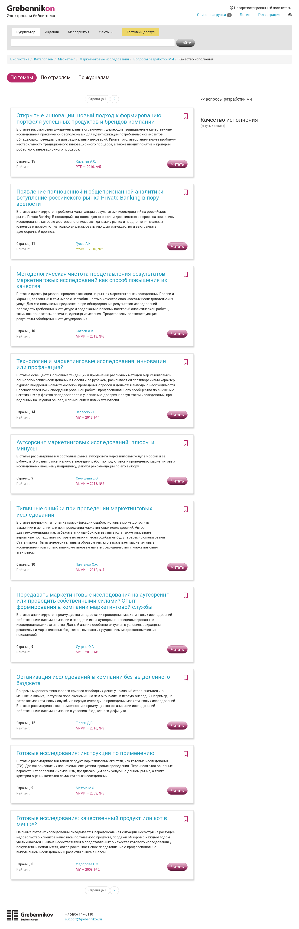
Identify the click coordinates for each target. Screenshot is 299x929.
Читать (177, 164)
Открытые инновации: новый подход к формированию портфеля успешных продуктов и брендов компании (88, 118)
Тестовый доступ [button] (141, 32)
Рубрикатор (25, 32)
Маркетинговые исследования (104, 59)
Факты (106, 32)
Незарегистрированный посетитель (260, 8)
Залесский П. (86, 412)
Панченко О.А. (87, 564)
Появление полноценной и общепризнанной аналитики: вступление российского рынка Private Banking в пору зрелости (90, 197)
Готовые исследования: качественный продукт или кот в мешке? (91, 821)
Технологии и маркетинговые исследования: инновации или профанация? (91, 364)
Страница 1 (97, 99)
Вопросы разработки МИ (153, 59)
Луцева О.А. (85, 647)
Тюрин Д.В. (84, 723)
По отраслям (56, 77)
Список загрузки (214, 15)
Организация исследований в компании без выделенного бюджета (93, 680)
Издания (52, 32)
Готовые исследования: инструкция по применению (85, 753)
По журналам (94, 77)
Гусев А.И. (83, 244)
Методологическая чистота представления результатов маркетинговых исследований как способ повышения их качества (91, 280)
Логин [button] (245, 15)
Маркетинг (66, 59)
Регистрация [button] (269, 15)
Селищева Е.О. (87, 478)
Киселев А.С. (86, 161)
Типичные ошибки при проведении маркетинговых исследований (84, 511)
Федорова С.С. (87, 864)
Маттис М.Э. (85, 788)
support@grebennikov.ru (83, 919)
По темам (21, 77)
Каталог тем (43, 59)
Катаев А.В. (85, 331)
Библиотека (19, 59)
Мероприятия (78, 32)
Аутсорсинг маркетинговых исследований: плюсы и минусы (85, 445)
